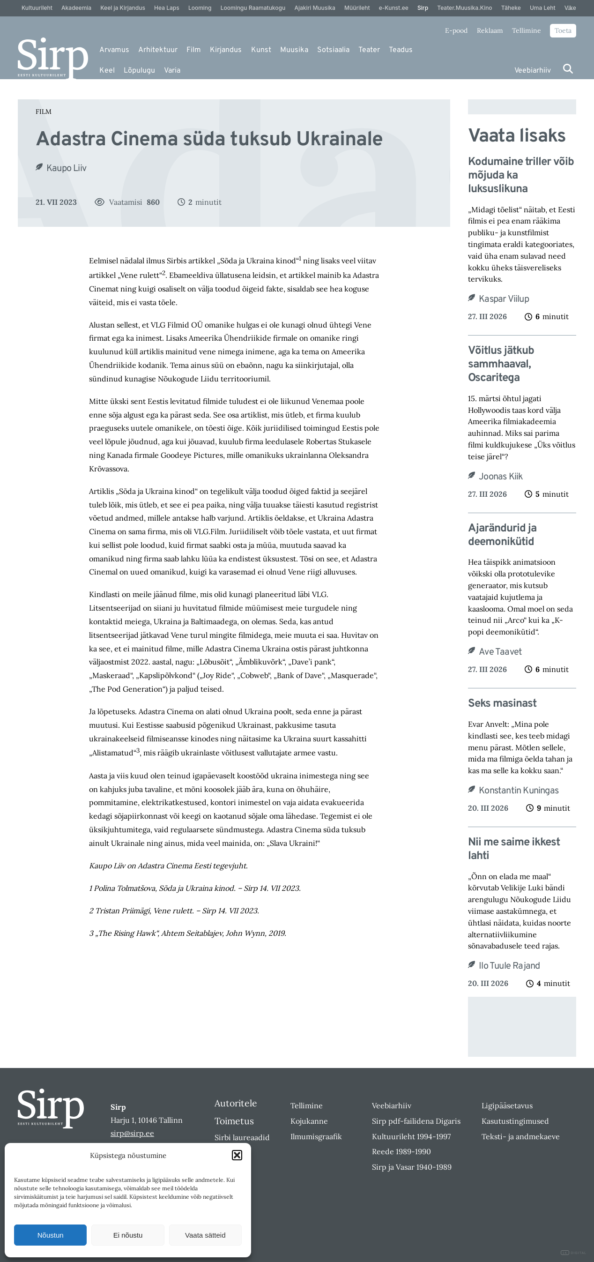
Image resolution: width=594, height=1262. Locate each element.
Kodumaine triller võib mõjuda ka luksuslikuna (521, 176)
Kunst (261, 50)
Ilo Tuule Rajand (509, 966)
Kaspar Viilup (504, 299)
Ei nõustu (128, 1235)
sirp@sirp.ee (132, 1133)
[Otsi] (568, 68)
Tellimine (526, 30)
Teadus (401, 50)
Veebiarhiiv (532, 70)
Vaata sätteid (205, 1235)
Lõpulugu (139, 70)
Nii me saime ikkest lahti (514, 849)
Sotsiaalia (333, 50)
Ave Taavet (500, 652)
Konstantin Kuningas (518, 791)
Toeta (563, 30)
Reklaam (490, 30)
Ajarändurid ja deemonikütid (502, 535)
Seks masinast (502, 704)
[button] (237, 1155)
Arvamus (114, 50)
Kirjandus (226, 50)
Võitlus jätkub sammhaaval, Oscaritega (501, 364)
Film (193, 50)
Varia (172, 70)
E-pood (456, 30)
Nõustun (50, 1235)
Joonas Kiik (501, 477)
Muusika (294, 50)
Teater (369, 50)
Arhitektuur (158, 50)
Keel (107, 70)
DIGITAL (574, 1253)
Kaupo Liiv (66, 169)
